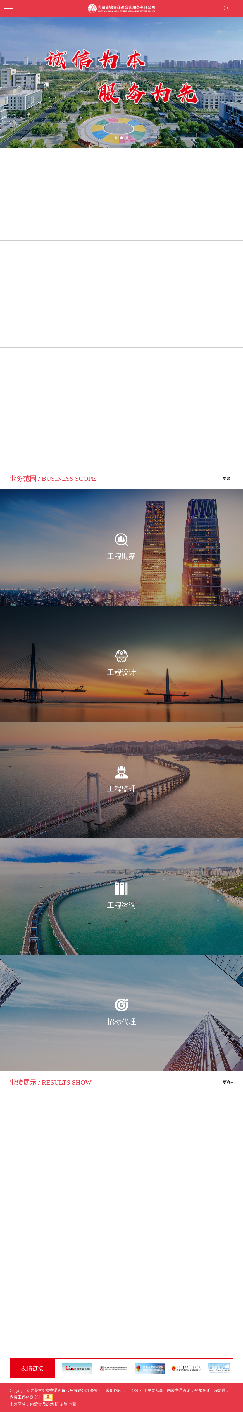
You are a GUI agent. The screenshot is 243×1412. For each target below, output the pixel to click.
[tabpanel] (121, 74)
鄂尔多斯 (51, 1404)
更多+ (228, 1082)
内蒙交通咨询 (178, 1390)
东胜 (63, 1404)
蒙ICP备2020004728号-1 (126, 1390)
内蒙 (72, 1404)
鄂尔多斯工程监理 (210, 1390)
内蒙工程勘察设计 (25, 1397)
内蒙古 (36, 1404)
